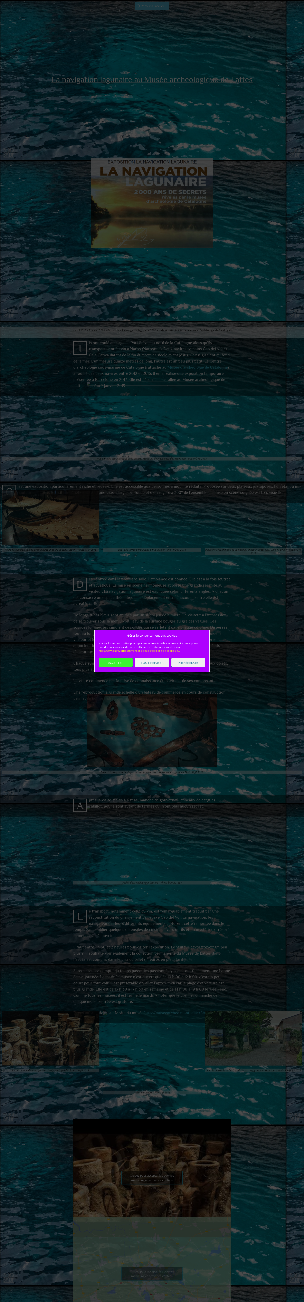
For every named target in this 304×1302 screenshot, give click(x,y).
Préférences (188, 662)
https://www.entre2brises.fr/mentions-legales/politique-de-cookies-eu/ (139, 651)
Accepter (115, 662)
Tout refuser (152, 662)
